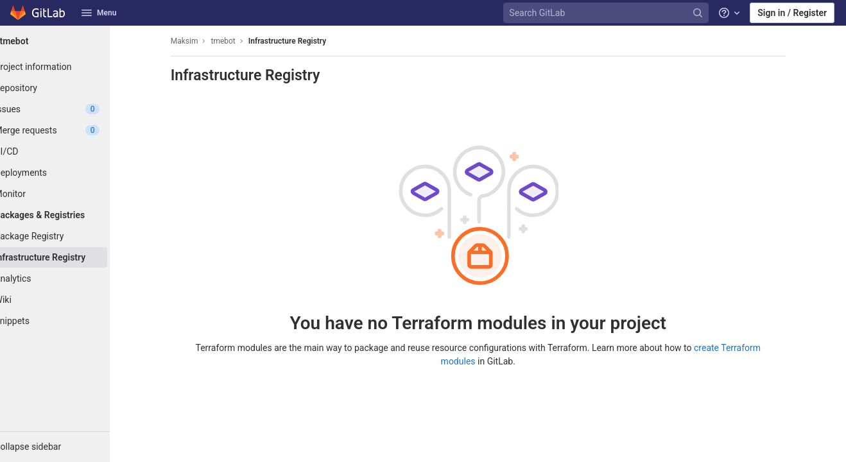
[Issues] (71, 109)
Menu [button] (99, 13)
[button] (70, 446)
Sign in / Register (792, 13)
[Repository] (71, 88)
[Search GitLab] (607, 13)
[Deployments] (71, 172)
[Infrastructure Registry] (71, 257)
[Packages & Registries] (71, 215)
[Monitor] (71, 194)
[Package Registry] (71, 236)
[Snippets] (71, 321)
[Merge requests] (71, 130)
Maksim (200, 41)
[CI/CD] (71, 151)
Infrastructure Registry (302, 41)
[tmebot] (71, 41)
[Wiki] (71, 299)
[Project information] (71, 66)
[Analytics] (71, 278)
